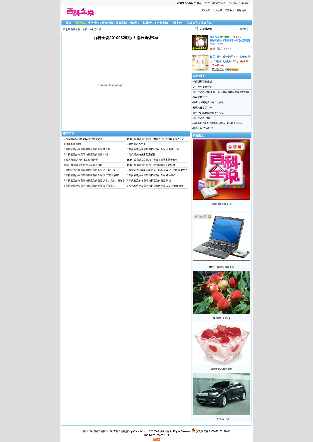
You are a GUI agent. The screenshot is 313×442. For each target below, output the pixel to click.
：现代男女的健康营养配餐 (140, 154)
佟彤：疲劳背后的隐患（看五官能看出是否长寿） (153, 159)
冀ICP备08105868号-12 (156, 435)
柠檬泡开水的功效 (202, 107)
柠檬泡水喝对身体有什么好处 (208, 102)
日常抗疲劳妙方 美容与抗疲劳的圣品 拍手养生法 (89, 185)
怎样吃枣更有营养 (202, 86)
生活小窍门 (177, 22)
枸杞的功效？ (200, 97)
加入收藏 (217, 10)
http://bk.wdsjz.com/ (139, 431)
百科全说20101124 (203, 128)
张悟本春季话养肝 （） (75, 144)
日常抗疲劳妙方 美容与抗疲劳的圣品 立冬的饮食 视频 (155, 185)
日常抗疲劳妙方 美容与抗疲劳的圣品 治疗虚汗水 (89, 170)
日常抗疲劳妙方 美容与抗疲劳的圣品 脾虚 (148, 180)
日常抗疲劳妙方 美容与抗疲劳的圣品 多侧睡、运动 (153, 149)
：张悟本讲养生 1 (135, 144)
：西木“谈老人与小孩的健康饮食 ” (81, 159)
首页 (85, 29)
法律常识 (148, 22)
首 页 (68, 22)
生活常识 (93, 22)
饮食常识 (107, 22)
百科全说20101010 (203, 118)
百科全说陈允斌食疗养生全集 (208, 112)
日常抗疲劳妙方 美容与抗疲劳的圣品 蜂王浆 (86, 149)
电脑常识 (162, 22)
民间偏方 (192, 22)
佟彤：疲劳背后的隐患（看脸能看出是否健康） (151, 164)
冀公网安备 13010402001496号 (211, 431)
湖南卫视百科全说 (202, 81)
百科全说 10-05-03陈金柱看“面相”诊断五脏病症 (218, 123)
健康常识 (121, 22)
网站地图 (241, 10)
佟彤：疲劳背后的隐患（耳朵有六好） (84, 164)
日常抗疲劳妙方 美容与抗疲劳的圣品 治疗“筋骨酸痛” (91, 175)
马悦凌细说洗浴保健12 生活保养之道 (83, 138)
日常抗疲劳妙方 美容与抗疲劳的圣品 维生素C (150, 175)
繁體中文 (229, 10)
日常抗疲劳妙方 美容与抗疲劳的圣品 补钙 (85, 154)
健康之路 (206, 22)
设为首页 (205, 10)
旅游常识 (134, 22)
